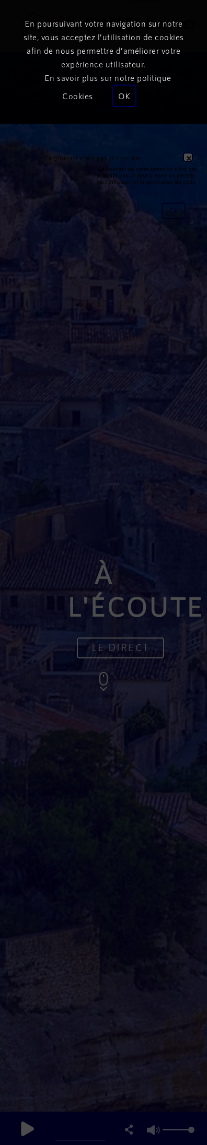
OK (124, 96)
